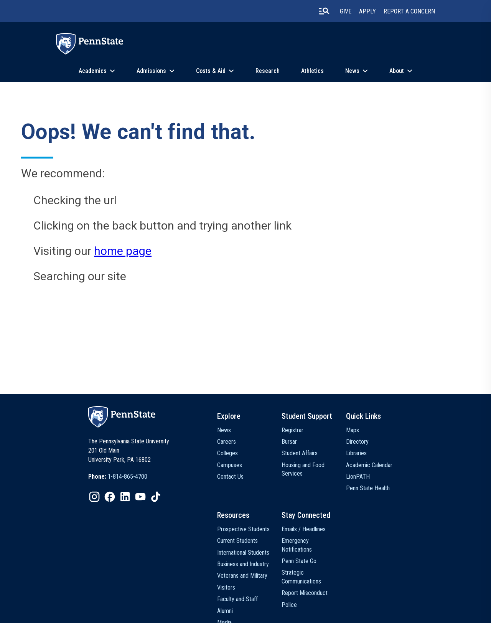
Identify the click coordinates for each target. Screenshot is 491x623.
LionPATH (358, 476)
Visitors (226, 587)
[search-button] (324, 11)
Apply (367, 11)
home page (123, 251)
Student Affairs (300, 453)
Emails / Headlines (304, 529)
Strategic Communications (301, 577)
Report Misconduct (305, 593)
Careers (226, 441)
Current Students (237, 540)
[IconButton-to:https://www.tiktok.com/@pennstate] (156, 497)
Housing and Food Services (303, 469)
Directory (357, 441)
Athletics (312, 70)
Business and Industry (243, 564)
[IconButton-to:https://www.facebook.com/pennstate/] (110, 497)
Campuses (229, 465)
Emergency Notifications (297, 545)
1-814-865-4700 (127, 476)
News (352, 70)
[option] (117, 476)
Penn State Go (299, 561)
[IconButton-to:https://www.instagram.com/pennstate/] (94, 497)
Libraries (356, 453)
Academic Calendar (369, 465)
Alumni (225, 611)
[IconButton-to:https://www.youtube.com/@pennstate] (140, 497)
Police (289, 604)
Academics (93, 70)
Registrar (292, 430)
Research (267, 70)
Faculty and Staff (237, 599)
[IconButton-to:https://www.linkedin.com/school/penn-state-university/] (125, 497)
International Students (243, 552)
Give (345, 11)
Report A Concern (409, 11)
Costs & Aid (211, 70)
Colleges (227, 453)
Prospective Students (243, 529)
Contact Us (230, 476)
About (396, 70)
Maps (352, 430)
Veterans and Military (242, 575)
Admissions (151, 70)
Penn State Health (368, 488)
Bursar (289, 441)
